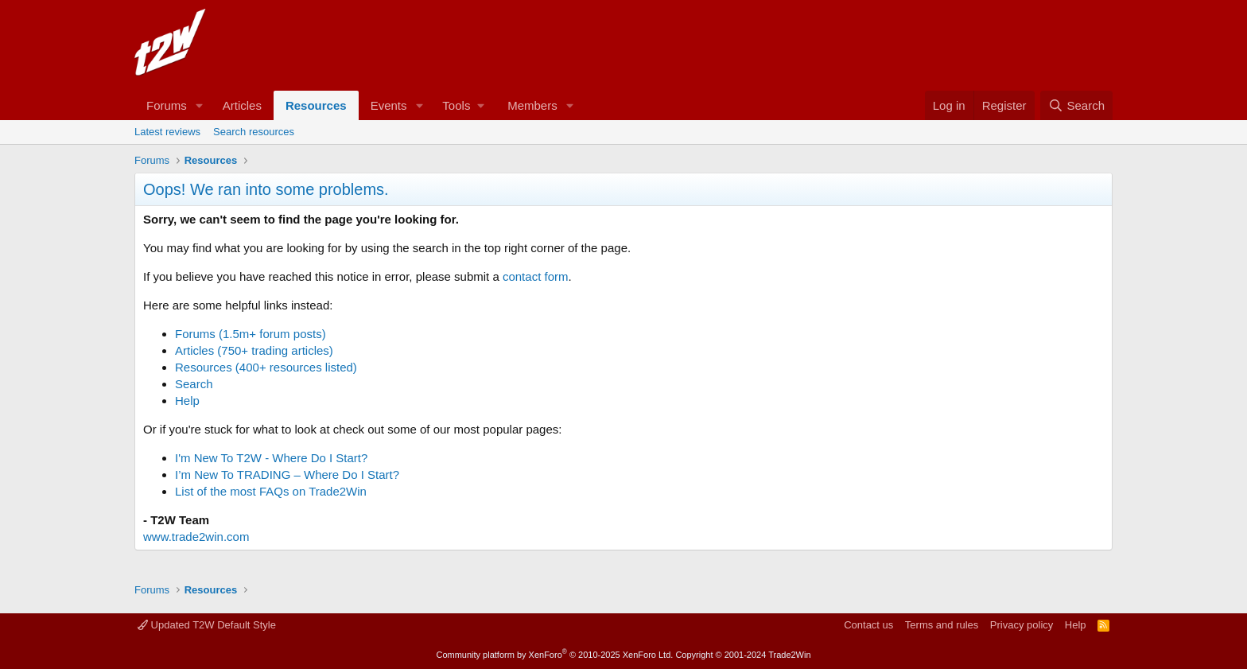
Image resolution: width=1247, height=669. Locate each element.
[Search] (1076, 105)
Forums (166, 105)
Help (187, 400)
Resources (316, 105)
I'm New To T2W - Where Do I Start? (271, 458)
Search (194, 384)
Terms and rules (941, 625)
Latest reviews (167, 132)
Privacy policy (1021, 625)
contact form (536, 276)
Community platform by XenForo (554, 654)
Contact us (868, 625)
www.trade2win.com (196, 536)
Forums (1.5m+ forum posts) (250, 333)
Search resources (253, 132)
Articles (242, 105)
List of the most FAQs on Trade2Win (271, 491)
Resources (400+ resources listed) (266, 367)
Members (532, 105)
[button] (199, 105)
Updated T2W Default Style (207, 625)
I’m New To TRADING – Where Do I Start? (287, 474)
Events (389, 105)
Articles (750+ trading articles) (254, 350)
